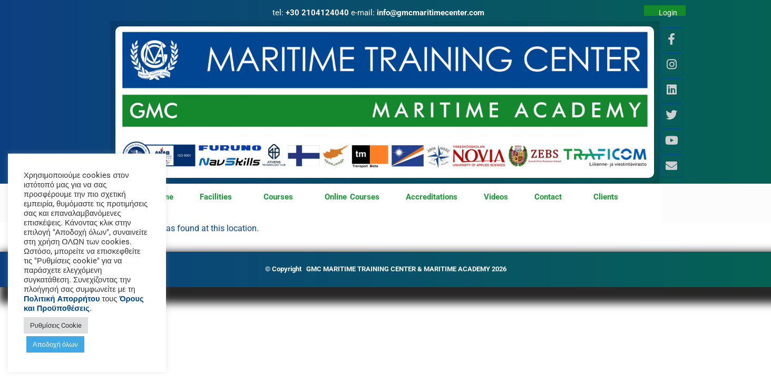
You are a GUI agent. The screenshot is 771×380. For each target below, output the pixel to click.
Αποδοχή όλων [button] (55, 344)
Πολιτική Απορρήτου (62, 298)
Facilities (218, 197)
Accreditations (431, 197)
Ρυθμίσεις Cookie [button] (56, 325)
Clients (605, 197)
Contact (550, 197)
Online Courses (352, 197)
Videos (496, 197)
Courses (280, 197)
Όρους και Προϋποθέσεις (84, 303)
